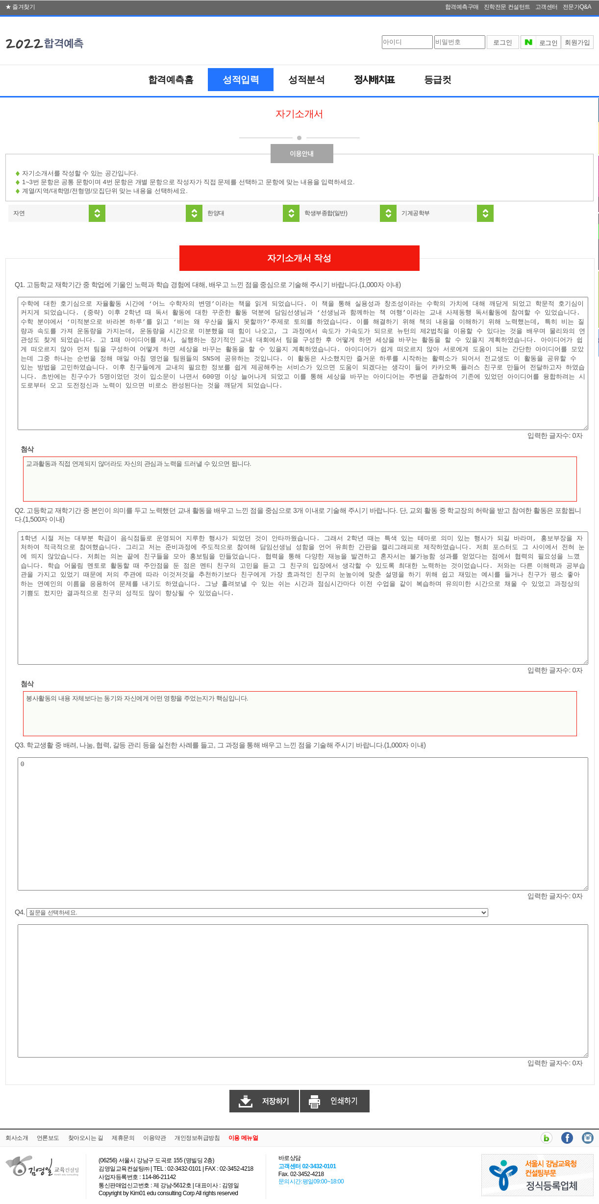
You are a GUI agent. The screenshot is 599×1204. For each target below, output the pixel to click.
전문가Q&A (577, 6)
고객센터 (546, 6)
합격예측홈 (171, 79)
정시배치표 (374, 80)
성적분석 (306, 79)
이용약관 (154, 1137)
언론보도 (48, 1137)
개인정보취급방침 (197, 1137)
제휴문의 (123, 1137)
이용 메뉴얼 (243, 1137)
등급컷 (437, 79)
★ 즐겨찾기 (20, 6)
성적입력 (241, 79)
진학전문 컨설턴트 (507, 6)
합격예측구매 (462, 6)
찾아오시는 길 (85, 1137)
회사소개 (16, 1137)
